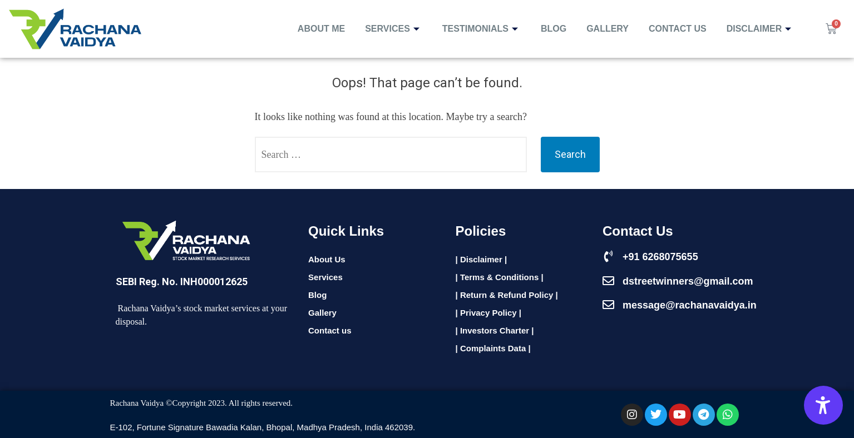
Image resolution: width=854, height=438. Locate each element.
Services (393, 28)
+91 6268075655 (660, 256)
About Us (326, 259)
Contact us (330, 330)
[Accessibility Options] (823, 405)
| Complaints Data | (493, 348)
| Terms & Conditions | (500, 277)
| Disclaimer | (481, 259)
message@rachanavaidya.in (690, 305)
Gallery (607, 28)
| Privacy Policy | (488, 312)
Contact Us (678, 28)
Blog (553, 28)
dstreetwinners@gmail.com (688, 281)
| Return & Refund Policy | (507, 295)
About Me (321, 28)
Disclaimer (760, 28)
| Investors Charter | (495, 330)
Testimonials (481, 28)
